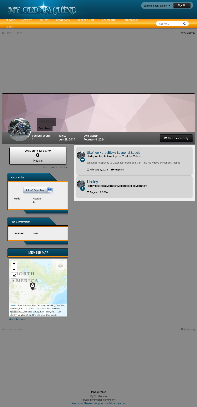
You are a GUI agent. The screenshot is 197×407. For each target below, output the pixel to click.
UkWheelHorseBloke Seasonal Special (114, 152)
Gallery (43, 20)
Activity (27, 20)
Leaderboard (131, 20)
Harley (91, 156)
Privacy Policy (98, 392)
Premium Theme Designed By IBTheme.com (99, 403)
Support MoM (86, 20)
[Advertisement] (47, 66)
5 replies (117, 169)
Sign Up (182, 5)
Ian (109, 156)
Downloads (63, 20)
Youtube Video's (132, 156)
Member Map (109, 20)
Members (141, 185)
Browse (10, 20)
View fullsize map (17, 319)
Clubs (9, 27)
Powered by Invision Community (98, 400)
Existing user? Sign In (157, 5)
